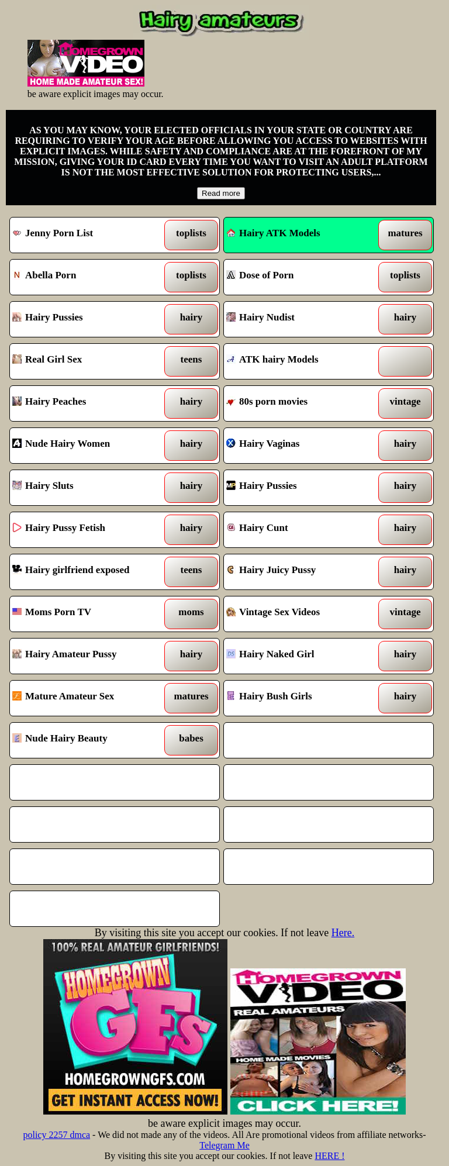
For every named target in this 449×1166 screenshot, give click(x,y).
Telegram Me (224, 1145)
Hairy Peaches (87, 403)
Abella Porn (87, 277)
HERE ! (329, 1156)
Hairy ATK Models (273, 233)
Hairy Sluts (87, 487)
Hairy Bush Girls (301, 698)
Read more (221, 193)
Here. (342, 933)
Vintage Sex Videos (301, 614)
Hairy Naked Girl (301, 656)
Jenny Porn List (87, 235)
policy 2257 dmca (56, 1135)
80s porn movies (301, 403)
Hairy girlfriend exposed (87, 572)
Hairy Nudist (301, 319)
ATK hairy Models (301, 361)
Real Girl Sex (87, 361)
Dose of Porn (301, 277)
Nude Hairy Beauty (87, 740)
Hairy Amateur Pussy (87, 656)
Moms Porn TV (87, 614)
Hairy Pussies (87, 319)
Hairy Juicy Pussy (301, 572)
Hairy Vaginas (301, 445)
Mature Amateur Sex (87, 698)
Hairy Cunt (301, 530)
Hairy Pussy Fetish (87, 530)
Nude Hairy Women (87, 445)
